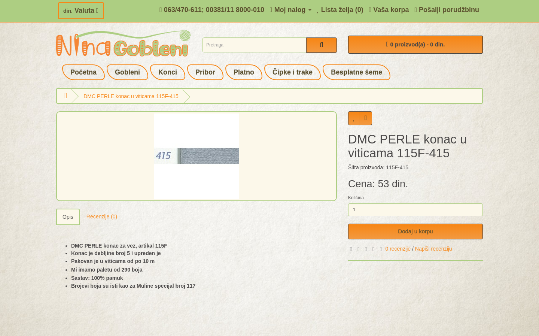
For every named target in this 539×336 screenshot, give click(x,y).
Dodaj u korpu (415, 231)
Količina (356, 197)
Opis (68, 217)
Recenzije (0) (101, 217)
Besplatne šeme (356, 72)
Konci (167, 72)
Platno (244, 72)
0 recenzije (398, 249)
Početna (83, 72)
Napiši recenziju (433, 249)
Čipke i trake (292, 72)
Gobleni (127, 72)
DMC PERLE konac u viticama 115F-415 (131, 96)
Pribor (205, 72)
